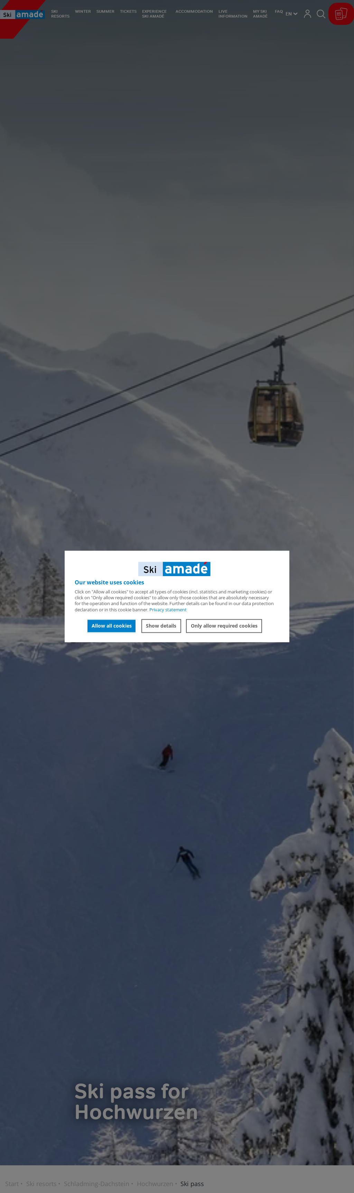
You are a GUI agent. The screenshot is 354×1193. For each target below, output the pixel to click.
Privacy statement (168, 610)
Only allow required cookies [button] (224, 625)
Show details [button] (161, 625)
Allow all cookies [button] (112, 625)
